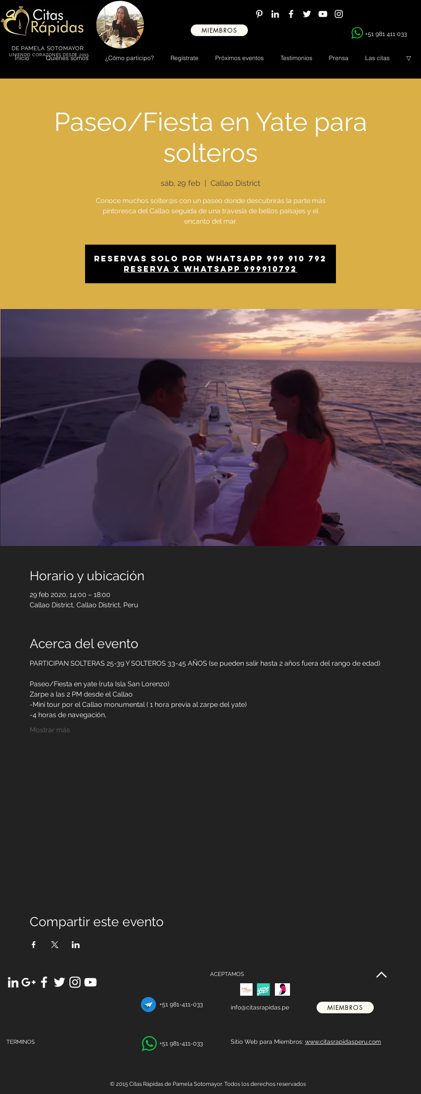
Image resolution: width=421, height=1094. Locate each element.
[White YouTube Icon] (322, 14)
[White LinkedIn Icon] (275, 14)
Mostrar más (50, 730)
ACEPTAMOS (227, 974)
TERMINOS (20, 1042)
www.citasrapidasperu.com (343, 1041)
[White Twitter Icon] (307, 14)
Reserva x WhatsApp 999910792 (210, 269)
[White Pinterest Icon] (259, 14)
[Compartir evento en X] (55, 944)
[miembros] (219, 30)
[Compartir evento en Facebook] (34, 944)
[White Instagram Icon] (338, 14)
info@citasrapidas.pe (260, 1007)
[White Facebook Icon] (291, 14)
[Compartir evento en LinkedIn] (76, 944)
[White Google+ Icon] (28, 982)
